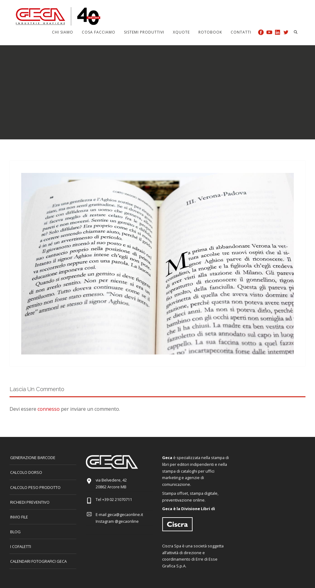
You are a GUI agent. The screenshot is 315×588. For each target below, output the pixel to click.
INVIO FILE (19, 517)
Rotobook (210, 32)
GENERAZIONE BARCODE (32, 457)
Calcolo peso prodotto (35, 487)
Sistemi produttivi (144, 32)
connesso (49, 409)
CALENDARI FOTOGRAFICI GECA (38, 561)
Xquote (181, 32)
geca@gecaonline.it (125, 514)
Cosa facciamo (98, 32)
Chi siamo (62, 32)
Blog (15, 531)
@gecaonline (127, 521)
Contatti (241, 32)
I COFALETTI (20, 546)
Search (295, 32)
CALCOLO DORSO (26, 472)
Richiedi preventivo (30, 502)
